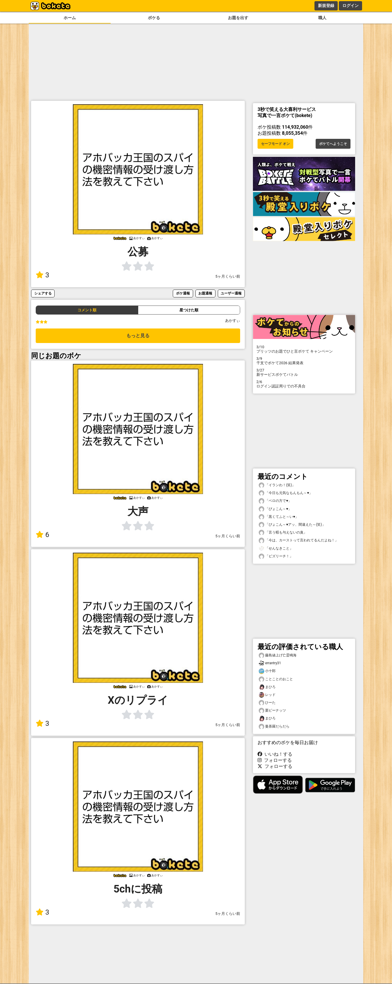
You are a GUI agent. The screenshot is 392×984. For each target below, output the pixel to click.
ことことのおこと (276, 679)
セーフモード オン (275, 144)
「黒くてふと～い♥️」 (279, 517)
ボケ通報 (183, 293)
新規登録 (326, 5)
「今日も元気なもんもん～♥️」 (285, 493)
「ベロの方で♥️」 (275, 501)
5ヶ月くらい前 (227, 276)
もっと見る (138, 335)
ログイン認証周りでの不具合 (304, 384)
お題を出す (238, 17)
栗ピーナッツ (272, 710)
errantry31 (270, 663)
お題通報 (205, 293)
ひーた (267, 702)
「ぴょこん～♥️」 (275, 509)
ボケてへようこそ (333, 144)
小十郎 (267, 671)
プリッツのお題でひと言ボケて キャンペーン (304, 349)
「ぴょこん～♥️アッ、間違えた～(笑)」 (292, 524)
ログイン (350, 5)
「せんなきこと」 (276, 548)
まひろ (267, 687)
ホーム (70, 17)
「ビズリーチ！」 (276, 556)
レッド (267, 695)
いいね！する (275, 754)
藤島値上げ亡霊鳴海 (277, 655)
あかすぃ (232, 320)
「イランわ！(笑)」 (277, 485)
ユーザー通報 (231, 293)
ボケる (154, 17)
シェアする (43, 293)
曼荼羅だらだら (274, 726)
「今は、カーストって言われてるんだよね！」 (298, 540)
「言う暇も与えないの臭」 (283, 532)
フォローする (275, 760)
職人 (322, 17)
